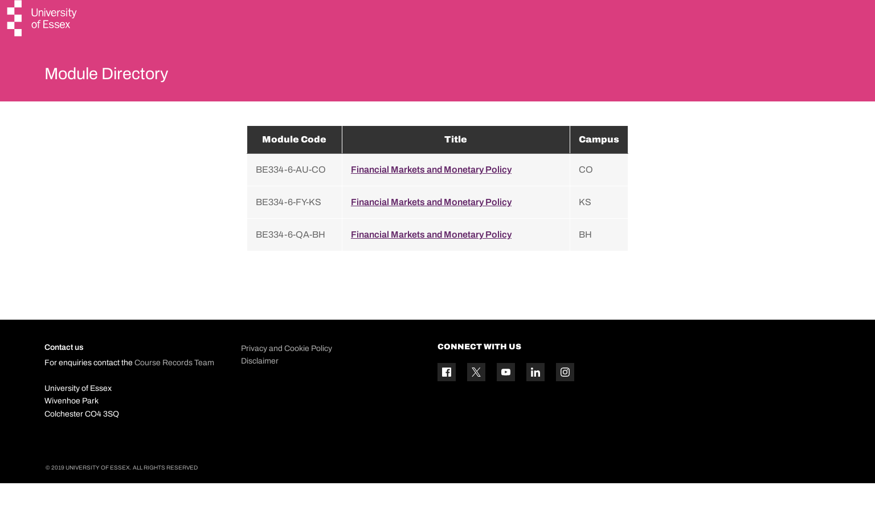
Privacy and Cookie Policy (286, 375)
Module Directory (122, 76)
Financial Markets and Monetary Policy (431, 196)
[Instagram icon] (565, 399)
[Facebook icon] (447, 399)
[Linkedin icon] (535, 399)
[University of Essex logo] (42, 19)
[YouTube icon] (506, 399)
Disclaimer (260, 387)
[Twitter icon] (476, 399)
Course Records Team (174, 390)
